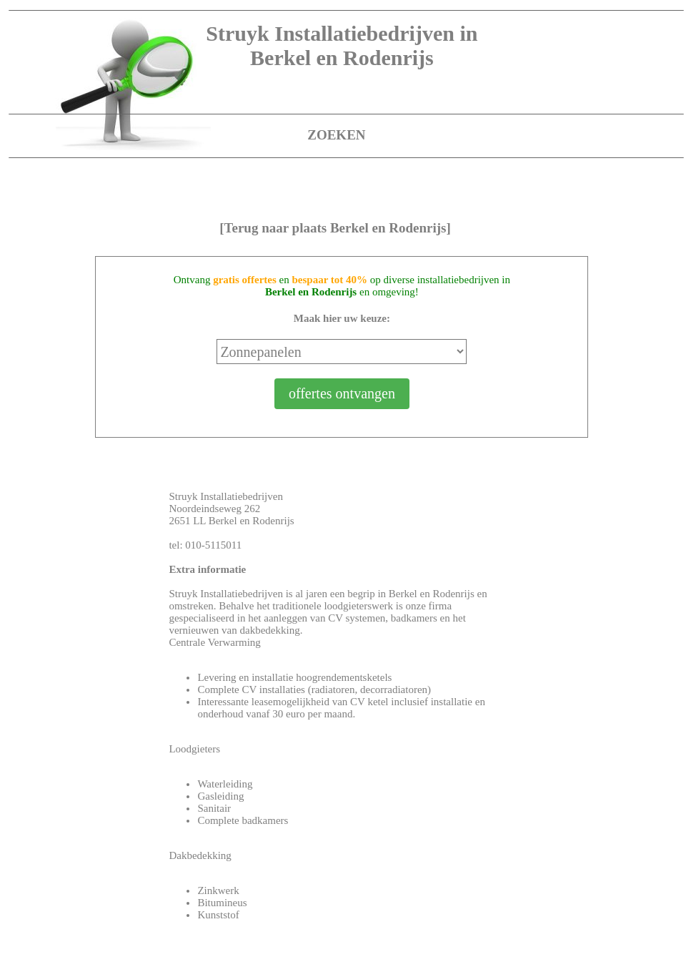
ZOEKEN (336, 134)
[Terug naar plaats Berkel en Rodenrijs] (335, 227)
